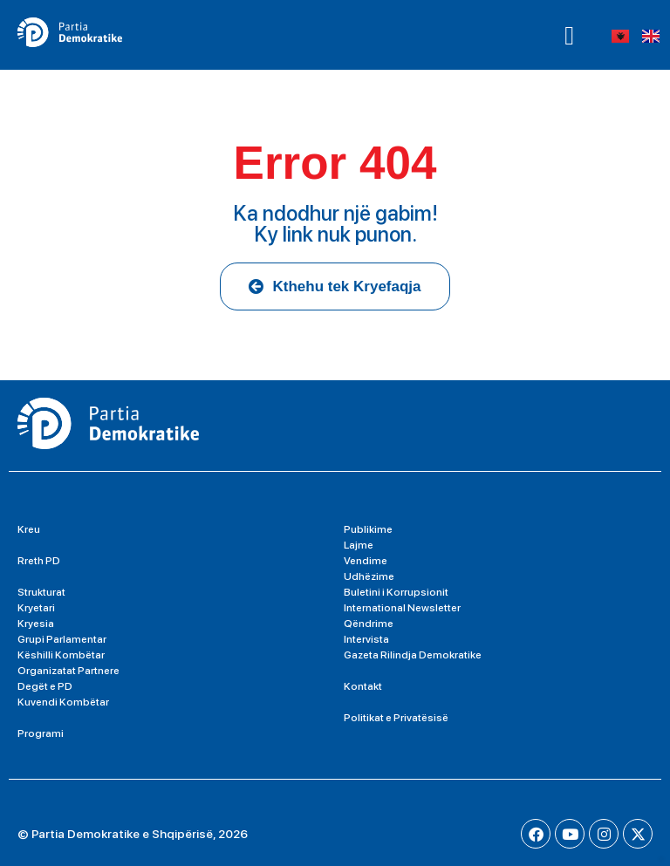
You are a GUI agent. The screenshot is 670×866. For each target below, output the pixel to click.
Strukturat (41, 592)
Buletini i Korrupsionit (396, 592)
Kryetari (36, 608)
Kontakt (363, 686)
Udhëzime (369, 576)
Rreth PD (38, 561)
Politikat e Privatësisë (396, 718)
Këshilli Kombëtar (61, 655)
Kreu (28, 529)
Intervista (366, 639)
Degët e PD (44, 686)
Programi (40, 733)
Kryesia (35, 623)
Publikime (368, 529)
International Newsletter (402, 608)
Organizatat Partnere (68, 671)
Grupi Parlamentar (61, 639)
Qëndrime (368, 623)
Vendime (365, 561)
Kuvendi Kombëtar (63, 702)
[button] (569, 35)
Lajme (358, 545)
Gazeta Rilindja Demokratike (413, 655)
